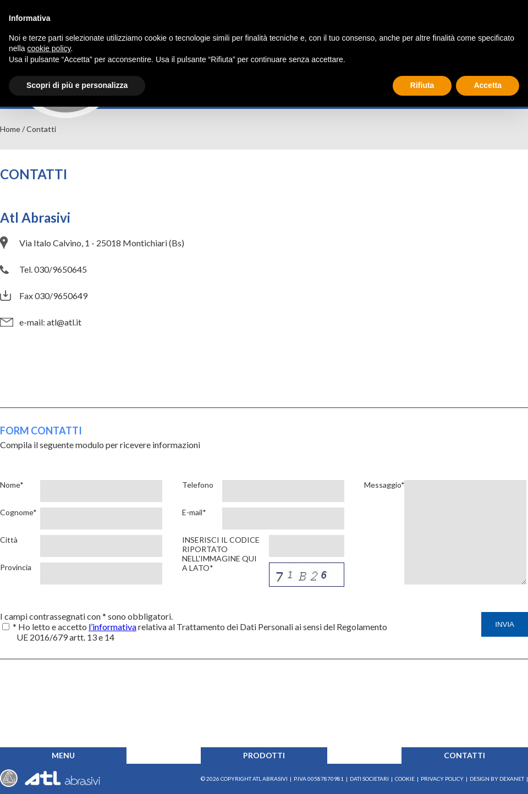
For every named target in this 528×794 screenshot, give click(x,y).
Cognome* (17, 512)
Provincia (15, 567)
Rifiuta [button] (422, 85)
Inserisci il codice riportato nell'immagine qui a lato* (221, 553)
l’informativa (112, 626)
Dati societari (369, 778)
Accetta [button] (488, 85)
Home (10, 129)
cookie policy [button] (48, 48)
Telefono (197, 484)
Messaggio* (381, 484)
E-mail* (194, 512)
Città (9, 539)
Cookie (405, 778)
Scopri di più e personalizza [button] (77, 85)
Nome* (12, 484)
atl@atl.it (64, 322)
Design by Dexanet (497, 778)
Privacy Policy (442, 778)
